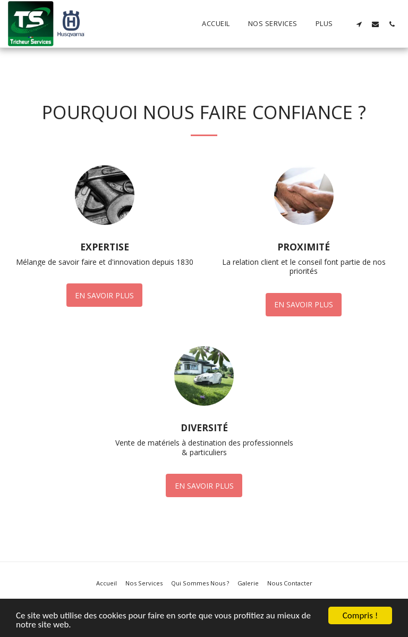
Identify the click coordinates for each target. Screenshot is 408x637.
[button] (359, 24)
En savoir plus (104, 295)
